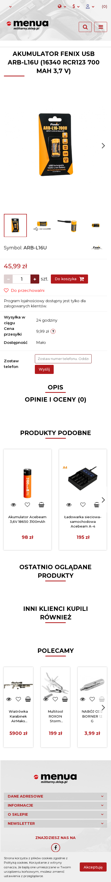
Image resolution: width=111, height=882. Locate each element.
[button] (102, 6)
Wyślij (44, 369)
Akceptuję (93, 867)
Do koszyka (69, 278)
